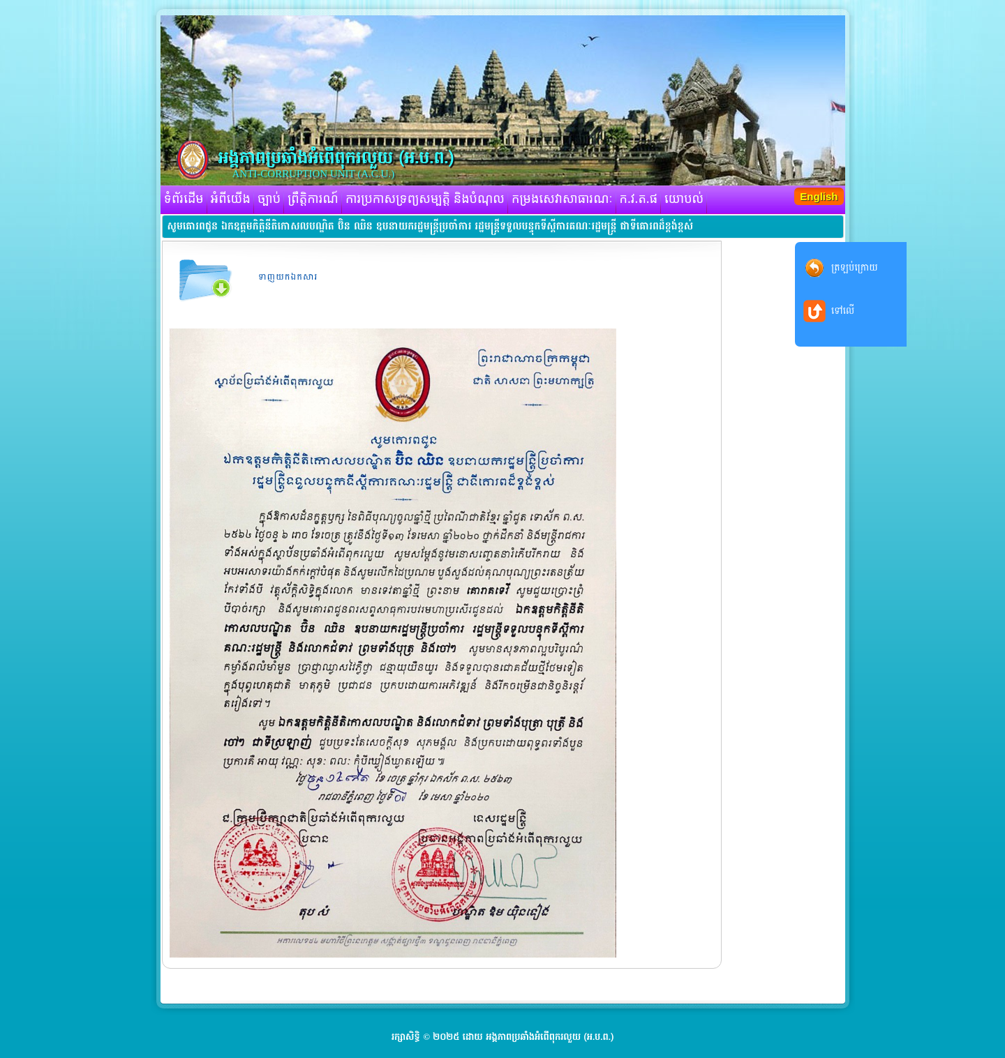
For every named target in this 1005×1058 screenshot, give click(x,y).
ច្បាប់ (269, 199)
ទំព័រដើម (184, 199)
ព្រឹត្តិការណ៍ (313, 199)
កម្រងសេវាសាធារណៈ (562, 199)
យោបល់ (684, 199)
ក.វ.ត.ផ (639, 199)
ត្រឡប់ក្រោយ (854, 267)
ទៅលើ (842, 310)
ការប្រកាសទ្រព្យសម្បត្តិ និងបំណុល (425, 199)
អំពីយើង (231, 199)
